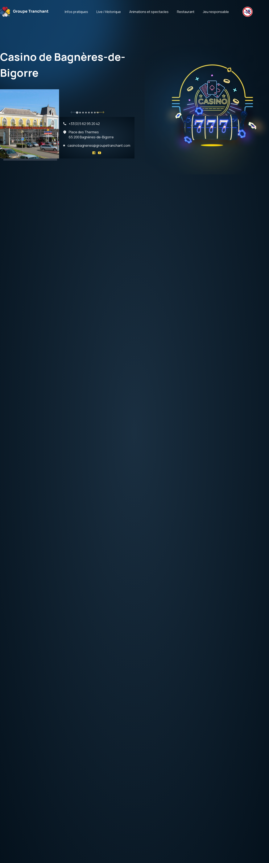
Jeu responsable (216, 11)
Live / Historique (108, 11)
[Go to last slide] (75, 112)
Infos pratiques (76, 11)
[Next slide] (100, 112)
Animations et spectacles (149, 11)
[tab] (77, 112)
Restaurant (185, 11)
